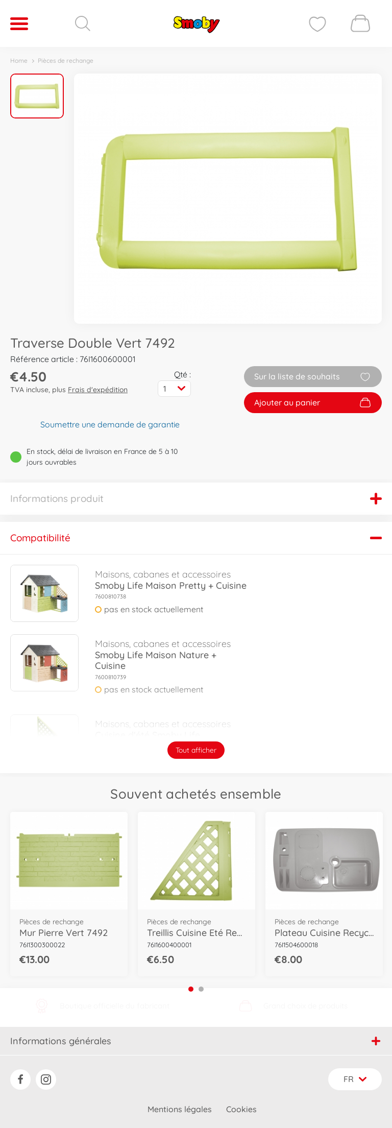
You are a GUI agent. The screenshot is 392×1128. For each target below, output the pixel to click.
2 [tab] (201, 989)
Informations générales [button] (195, 1041)
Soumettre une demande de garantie (110, 424)
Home (19, 60)
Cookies (241, 1109)
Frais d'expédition (98, 389)
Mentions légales (180, 1109)
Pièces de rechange (65, 60)
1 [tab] (190, 989)
